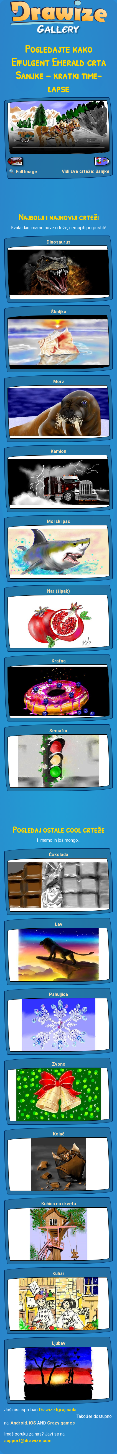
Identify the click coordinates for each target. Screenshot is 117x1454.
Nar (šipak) (58, 591)
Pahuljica (58, 994)
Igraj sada (66, 1409)
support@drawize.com (28, 1440)
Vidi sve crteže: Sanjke (86, 171)
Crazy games (61, 1423)
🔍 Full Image (23, 171)
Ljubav (58, 1343)
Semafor (58, 730)
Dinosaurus (58, 242)
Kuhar (58, 1273)
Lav (58, 924)
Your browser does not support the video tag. (58, 127)
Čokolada (58, 854)
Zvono (58, 1064)
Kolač (58, 1134)
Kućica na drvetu (58, 1203)
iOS (32, 1423)
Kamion (58, 451)
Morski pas (58, 521)
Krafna (59, 661)
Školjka (58, 311)
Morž (58, 381)
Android (19, 1423)
